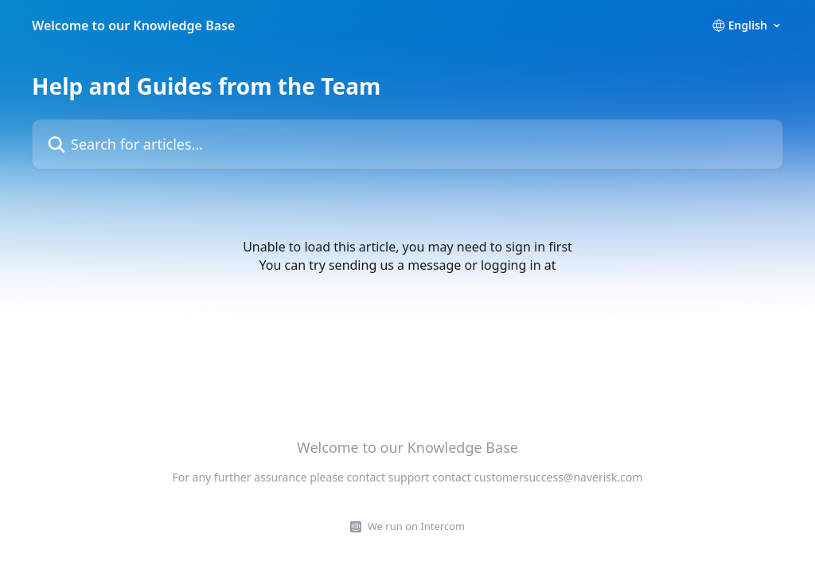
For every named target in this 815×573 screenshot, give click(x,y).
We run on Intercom (416, 526)
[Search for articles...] (407, 144)
